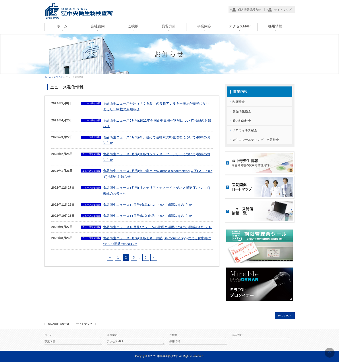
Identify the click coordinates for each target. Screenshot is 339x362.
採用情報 (174, 341)
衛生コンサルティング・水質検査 (255, 140)
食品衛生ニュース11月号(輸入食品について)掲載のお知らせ (147, 216)
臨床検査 (238, 101)
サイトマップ (84, 324)
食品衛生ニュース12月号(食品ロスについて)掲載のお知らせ (147, 205)
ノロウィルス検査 (244, 130)
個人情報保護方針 (58, 324)
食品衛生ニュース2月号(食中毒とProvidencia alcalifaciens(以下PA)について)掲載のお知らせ (157, 173)
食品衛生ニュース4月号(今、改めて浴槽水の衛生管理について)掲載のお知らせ (156, 140)
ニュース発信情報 (91, 103)
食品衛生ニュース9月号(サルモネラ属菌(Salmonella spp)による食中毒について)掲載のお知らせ (157, 241)
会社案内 (112, 335)
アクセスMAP (115, 341)
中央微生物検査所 (167, 356)
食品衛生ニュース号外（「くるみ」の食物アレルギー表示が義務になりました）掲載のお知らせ (156, 106)
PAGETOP (284, 315)
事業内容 (240, 92)
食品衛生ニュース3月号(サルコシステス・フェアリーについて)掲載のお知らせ (156, 157)
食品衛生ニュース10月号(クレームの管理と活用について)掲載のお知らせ (157, 227)
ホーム (48, 335)
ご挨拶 (173, 335)
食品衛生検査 (241, 111)
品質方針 (237, 335)
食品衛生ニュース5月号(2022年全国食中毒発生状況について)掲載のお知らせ (157, 123)
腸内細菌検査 (241, 121)
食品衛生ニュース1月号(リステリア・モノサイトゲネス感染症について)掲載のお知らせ (156, 190)
